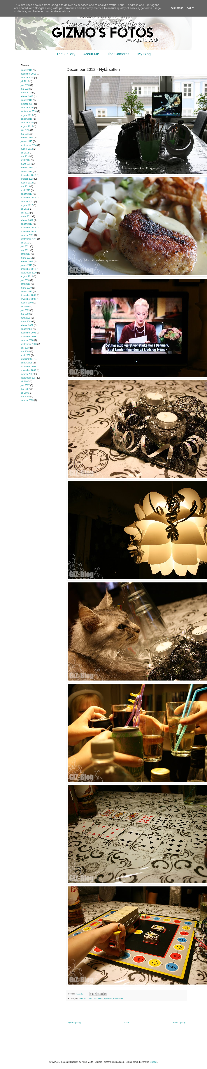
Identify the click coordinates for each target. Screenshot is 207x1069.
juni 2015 (25, 130)
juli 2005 (25, 393)
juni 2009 (25, 310)
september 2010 (29, 272)
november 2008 (28, 336)
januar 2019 (26, 70)
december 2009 (28, 295)
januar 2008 (26, 362)
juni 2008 (25, 348)
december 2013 (28, 175)
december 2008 (28, 332)
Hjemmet (108, 998)
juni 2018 (25, 85)
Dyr (95, 998)
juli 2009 (25, 306)
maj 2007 (25, 389)
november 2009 (28, 299)
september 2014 (29, 145)
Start (126, 1022)
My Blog (144, 54)
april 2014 (25, 160)
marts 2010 (26, 288)
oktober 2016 (27, 107)
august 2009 (27, 302)
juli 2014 (25, 152)
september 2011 (29, 239)
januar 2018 (26, 100)
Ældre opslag (178, 1022)
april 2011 (25, 254)
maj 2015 (25, 134)
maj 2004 (25, 396)
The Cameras (118, 54)
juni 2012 (25, 212)
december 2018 (28, 74)
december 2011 (28, 227)
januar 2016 (26, 119)
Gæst (100, 998)
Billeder (82, 998)
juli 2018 (25, 81)
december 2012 (28, 197)
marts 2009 (26, 321)
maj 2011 (25, 250)
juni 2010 (25, 280)
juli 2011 (25, 242)
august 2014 (27, 149)
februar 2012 (27, 220)
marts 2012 (26, 216)
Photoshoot (118, 998)
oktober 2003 (27, 400)
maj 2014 (25, 156)
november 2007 (28, 370)
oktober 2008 (27, 340)
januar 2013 (26, 194)
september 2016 (29, 111)
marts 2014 (26, 164)
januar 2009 (26, 329)
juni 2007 (25, 385)
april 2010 (25, 284)
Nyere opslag (74, 1022)
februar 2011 (27, 261)
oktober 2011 (27, 235)
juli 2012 (25, 209)
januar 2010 (26, 291)
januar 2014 (26, 171)
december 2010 (28, 269)
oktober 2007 (27, 374)
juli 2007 (25, 381)
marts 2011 (26, 258)
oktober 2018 (27, 77)
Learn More (176, 8)
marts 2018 (26, 92)
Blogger (153, 1062)
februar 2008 (27, 359)
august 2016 (27, 115)
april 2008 (25, 355)
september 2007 (29, 378)
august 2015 (27, 126)
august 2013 (27, 182)
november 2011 (28, 231)
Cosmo (90, 998)
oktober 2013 (27, 179)
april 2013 (25, 190)
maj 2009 (25, 314)
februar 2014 (27, 167)
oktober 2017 (27, 104)
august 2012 (27, 205)
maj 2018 (25, 89)
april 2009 (25, 318)
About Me (91, 54)
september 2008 (29, 344)
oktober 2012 (27, 201)
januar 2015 (26, 141)
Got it (190, 8)
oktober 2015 (27, 122)
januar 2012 (26, 224)
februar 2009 (27, 325)
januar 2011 (26, 265)
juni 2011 (25, 246)
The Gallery (65, 54)
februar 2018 (27, 96)
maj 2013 (25, 186)
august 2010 (27, 276)
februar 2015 (27, 137)
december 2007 (28, 366)
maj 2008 (25, 351)
